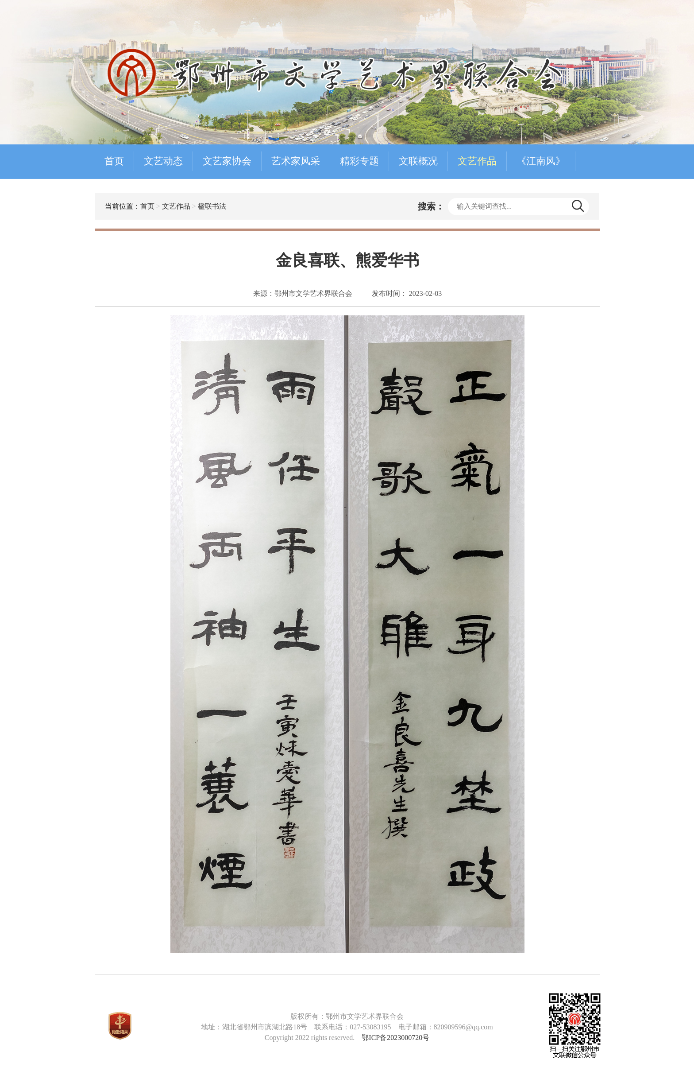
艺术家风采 (295, 161)
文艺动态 (163, 161)
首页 (114, 161)
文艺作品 (477, 161)
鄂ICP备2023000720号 (395, 1037)
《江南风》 (541, 161)
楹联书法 (212, 206)
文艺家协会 (227, 161)
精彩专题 (359, 161)
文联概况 (418, 161)
